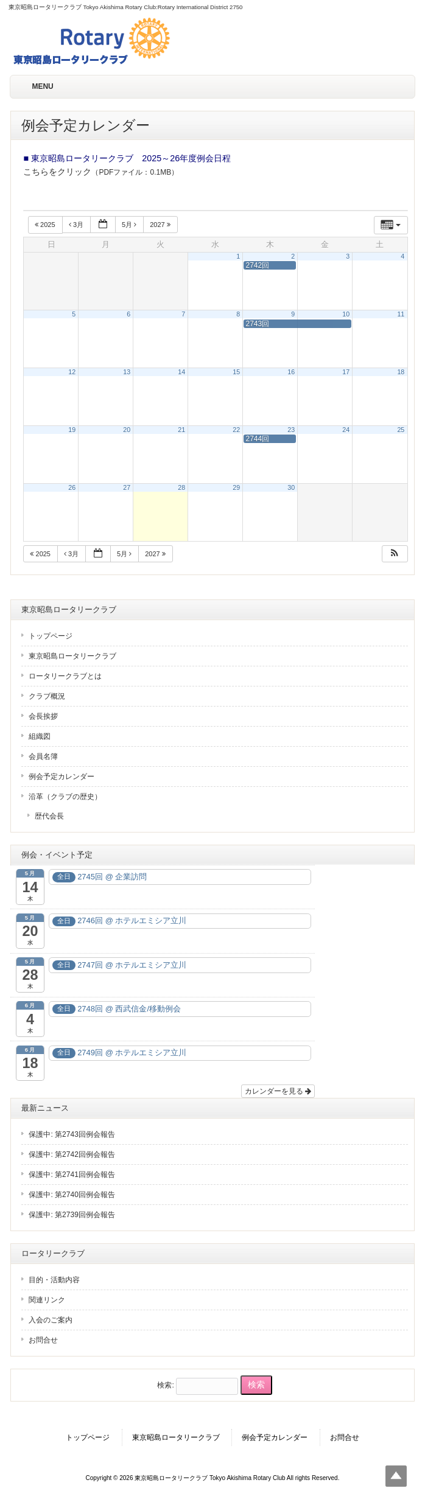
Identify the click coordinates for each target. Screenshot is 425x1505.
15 (236, 371)
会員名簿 (43, 756)
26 (72, 487)
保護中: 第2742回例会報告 (71, 1154)
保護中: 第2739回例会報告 (71, 1214)
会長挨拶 (43, 716)
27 (126, 487)
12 (72, 371)
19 (72, 429)
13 (126, 371)
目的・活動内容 (54, 1280)
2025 (46, 224)
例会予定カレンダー (61, 776)
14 (181, 371)
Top (396, 1476)
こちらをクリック (57, 171)
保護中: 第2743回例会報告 (71, 1134)
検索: (165, 1385)
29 (236, 487)
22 (236, 429)
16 (291, 371)
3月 (77, 224)
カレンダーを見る (278, 1091)
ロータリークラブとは (65, 676)
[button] (394, 554)
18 (400, 371)
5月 (130, 224)
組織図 (40, 736)
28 (181, 487)
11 (400, 314)
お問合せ (43, 1340)
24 (345, 429)
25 (400, 429)
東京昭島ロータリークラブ (72, 656)
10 (345, 314)
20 (126, 429)
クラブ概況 (47, 696)
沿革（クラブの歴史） (65, 796)
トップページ (50, 636)
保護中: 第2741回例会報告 (71, 1174)
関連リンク (47, 1300)
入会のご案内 (50, 1320)
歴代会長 (49, 816)
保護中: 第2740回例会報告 (71, 1194)
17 (345, 371)
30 (291, 487)
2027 (161, 224)
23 (291, 429)
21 (181, 429)
